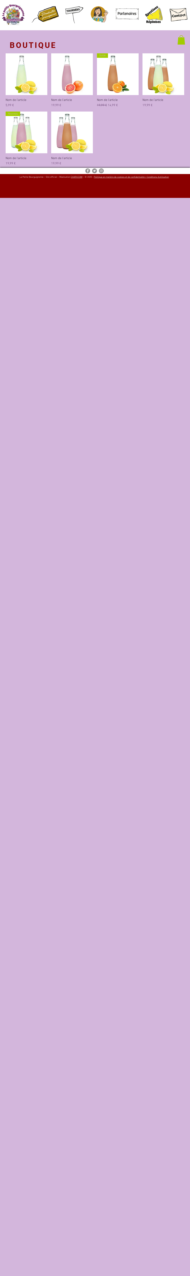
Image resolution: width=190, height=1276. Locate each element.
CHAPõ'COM (76, 177)
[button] (181, 40)
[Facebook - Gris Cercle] (87, 170)
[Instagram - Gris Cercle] (101, 170)
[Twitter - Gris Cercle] (94, 170)
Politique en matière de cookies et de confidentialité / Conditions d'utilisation (131, 177)
